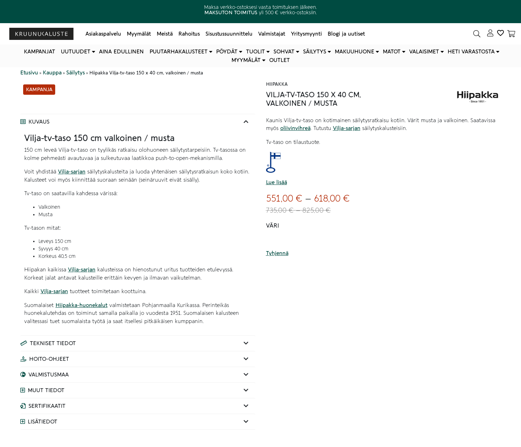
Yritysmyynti (306, 34)
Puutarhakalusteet (179, 51)
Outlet (279, 60)
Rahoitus (189, 34)
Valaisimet (424, 51)
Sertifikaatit (47, 406)
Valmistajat (271, 34)
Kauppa (52, 72)
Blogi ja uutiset (346, 34)
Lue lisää (276, 182)
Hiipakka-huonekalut (82, 305)
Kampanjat (39, 51)
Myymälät (139, 34)
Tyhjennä (277, 253)
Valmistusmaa (48, 374)
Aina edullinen (121, 51)
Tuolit (255, 51)
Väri (272, 226)
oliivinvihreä (295, 128)
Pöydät (227, 51)
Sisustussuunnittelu (228, 34)
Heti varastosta (471, 51)
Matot (392, 51)
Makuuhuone (354, 51)
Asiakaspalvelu (103, 34)
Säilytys (314, 51)
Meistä (165, 34)
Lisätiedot (42, 422)
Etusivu (29, 72)
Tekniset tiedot (53, 343)
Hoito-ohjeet (49, 359)
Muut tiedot (46, 390)
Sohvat (284, 51)
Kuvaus (39, 122)
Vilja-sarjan (71, 171)
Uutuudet (75, 51)
